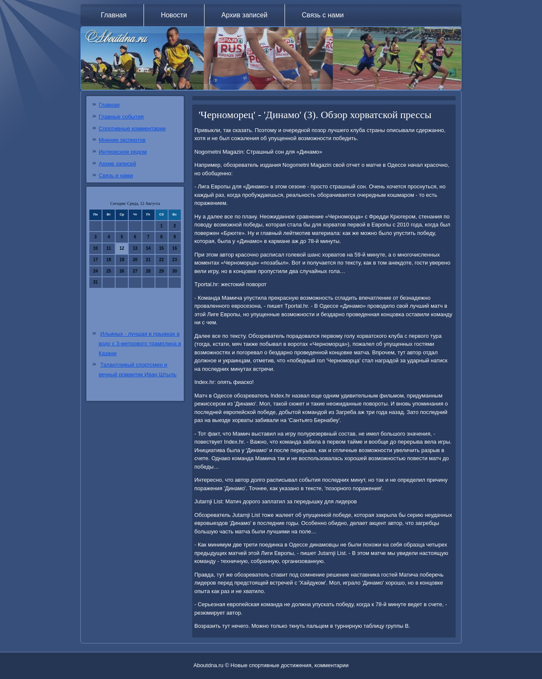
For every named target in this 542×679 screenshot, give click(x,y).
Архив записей (244, 15)
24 (95, 271)
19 (121, 259)
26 (121, 271)
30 (174, 271)
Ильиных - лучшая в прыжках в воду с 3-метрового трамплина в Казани (140, 343)
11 (108, 248)
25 (108, 271)
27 (135, 271)
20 (135, 259)
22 (161, 259)
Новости (174, 15)
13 (135, 248)
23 (174, 259)
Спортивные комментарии (132, 128)
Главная (114, 15)
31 (95, 282)
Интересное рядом (123, 152)
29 (161, 271)
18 (108, 259)
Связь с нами (323, 15)
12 (121, 248)
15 (161, 248)
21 (148, 259)
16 (174, 248)
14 (148, 248)
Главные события (121, 116)
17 (95, 259)
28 (148, 271)
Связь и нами (116, 175)
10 (95, 248)
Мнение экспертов (122, 140)
